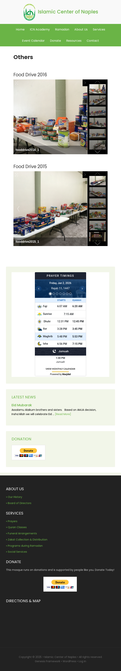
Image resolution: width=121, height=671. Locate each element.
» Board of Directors (18, 503)
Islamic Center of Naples (68, 11)
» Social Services (16, 552)
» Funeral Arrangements (21, 533)
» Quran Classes (16, 527)
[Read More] (63, 414)
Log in (82, 661)
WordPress (69, 661)
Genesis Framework (47, 661)
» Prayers (11, 521)
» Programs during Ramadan (24, 546)
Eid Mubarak (22, 405)
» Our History (14, 497)
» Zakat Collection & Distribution (26, 539)
